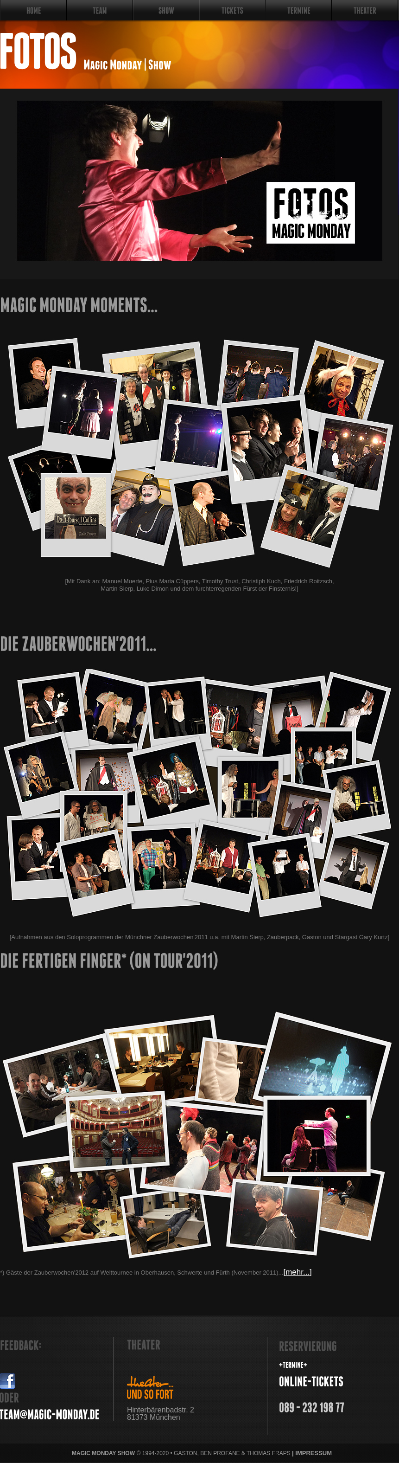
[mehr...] (297, 1272)
